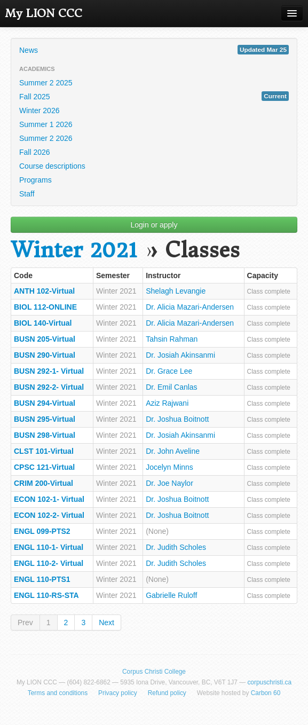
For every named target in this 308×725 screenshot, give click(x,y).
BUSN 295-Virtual (44, 419)
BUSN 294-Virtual (44, 403)
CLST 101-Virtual (44, 451)
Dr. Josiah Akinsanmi (180, 355)
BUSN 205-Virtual (44, 339)
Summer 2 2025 (46, 82)
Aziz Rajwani (167, 403)
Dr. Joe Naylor (169, 483)
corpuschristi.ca (269, 682)
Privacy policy (117, 693)
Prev (25, 622)
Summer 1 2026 (46, 124)
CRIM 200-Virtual (43, 483)
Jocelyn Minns (169, 467)
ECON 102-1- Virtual (49, 499)
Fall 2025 (154, 96)
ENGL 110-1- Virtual (48, 547)
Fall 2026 (34, 152)
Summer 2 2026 (46, 138)
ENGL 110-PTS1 (42, 579)
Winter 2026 (39, 110)
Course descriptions (52, 166)
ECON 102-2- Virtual (49, 515)
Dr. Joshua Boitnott (177, 419)
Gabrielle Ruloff (171, 595)
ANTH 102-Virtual (44, 291)
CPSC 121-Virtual (44, 467)
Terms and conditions (58, 693)
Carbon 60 (266, 693)
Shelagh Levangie (176, 291)
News (154, 49)
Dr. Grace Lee (169, 371)
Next (106, 622)
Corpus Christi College (154, 671)
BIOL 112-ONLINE (45, 307)
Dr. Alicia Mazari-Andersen (190, 307)
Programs (35, 180)
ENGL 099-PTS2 (42, 531)
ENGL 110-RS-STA (46, 595)
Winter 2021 (74, 250)
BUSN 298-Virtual (44, 435)
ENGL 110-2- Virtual (48, 563)
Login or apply (154, 224)
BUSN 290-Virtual (44, 355)
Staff (27, 194)
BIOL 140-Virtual (43, 323)
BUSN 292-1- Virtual (49, 371)
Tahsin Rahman (172, 339)
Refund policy (167, 693)
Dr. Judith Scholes (176, 547)
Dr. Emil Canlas (171, 387)
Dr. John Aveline (173, 451)
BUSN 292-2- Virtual (49, 387)
